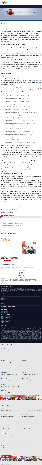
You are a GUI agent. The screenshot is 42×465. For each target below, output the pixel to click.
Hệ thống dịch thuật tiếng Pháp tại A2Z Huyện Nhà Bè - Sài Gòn (13, 230)
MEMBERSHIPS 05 (21, 280)
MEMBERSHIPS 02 (7, 280)
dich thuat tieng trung (12, 288)
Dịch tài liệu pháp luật (4, 299)
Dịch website (3, 302)
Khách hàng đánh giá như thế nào (21, 277)
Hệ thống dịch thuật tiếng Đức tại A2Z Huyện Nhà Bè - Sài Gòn (12, 225)
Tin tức (3, 25)
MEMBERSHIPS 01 (2, 280)
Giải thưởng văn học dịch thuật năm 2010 (9, 321)
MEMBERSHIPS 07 (5, 283)
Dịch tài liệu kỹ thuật (4, 298)
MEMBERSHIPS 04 (15, 280)
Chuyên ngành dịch (5, 294)
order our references (15, 257)
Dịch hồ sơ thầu (3, 295)
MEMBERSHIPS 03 (10, 280)
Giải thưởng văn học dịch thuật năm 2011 (9, 317)
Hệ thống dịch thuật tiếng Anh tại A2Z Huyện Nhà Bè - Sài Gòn (12, 223)
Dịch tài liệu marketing (4, 304)
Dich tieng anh (4, 3)
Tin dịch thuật (7, 25)
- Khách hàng (39, 269)
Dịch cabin (3, 303)
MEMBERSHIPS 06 (31, 280)
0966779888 (7, 456)
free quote (5, 257)
